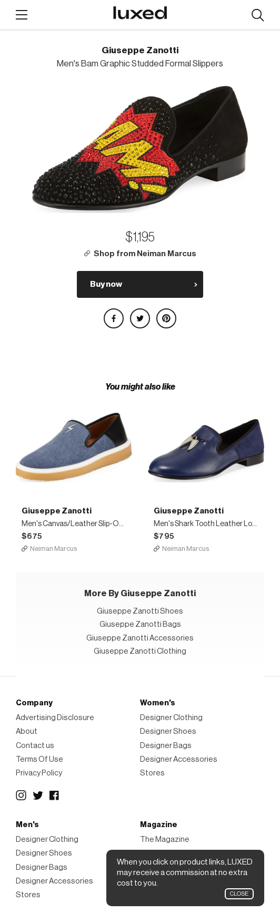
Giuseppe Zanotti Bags (140, 624)
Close (239, 894)
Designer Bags (166, 746)
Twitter (38, 795)
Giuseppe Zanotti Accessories (140, 638)
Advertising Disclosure (55, 718)
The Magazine (164, 839)
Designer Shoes (168, 731)
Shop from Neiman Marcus (145, 254)
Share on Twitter (140, 318)
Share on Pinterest (166, 318)
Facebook (54, 795)
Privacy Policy (39, 773)
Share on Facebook (114, 318)
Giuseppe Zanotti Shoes (140, 611)
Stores (152, 773)
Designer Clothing (171, 718)
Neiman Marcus (53, 548)
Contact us (35, 746)
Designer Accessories (178, 759)
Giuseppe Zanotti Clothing (140, 651)
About (26, 731)
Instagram (21, 795)
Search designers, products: (257, 15)
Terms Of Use (39, 759)
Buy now (106, 284)
